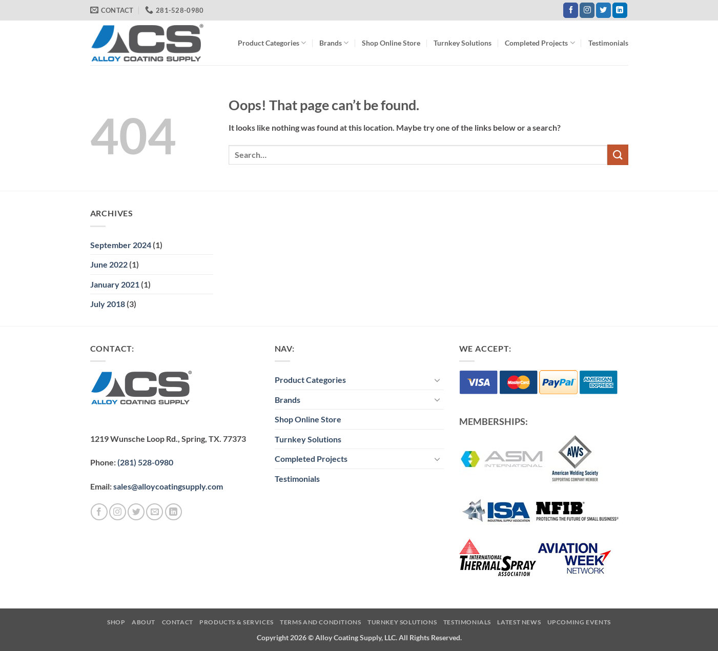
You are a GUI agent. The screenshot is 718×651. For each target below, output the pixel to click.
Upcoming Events (579, 622)
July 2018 (107, 304)
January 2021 (114, 284)
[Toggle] (438, 380)
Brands (333, 43)
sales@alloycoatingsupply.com (168, 486)
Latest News (519, 622)
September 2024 (120, 245)
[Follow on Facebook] (570, 10)
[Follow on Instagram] (587, 10)
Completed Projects (540, 43)
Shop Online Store (391, 42)
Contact (177, 622)
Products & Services (236, 622)
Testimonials (608, 42)
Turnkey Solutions (462, 42)
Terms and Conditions (320, 622)
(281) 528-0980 (145, 462)
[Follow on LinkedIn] (619, 10)
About (143, 622)
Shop (116, 622)
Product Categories (272, 43)
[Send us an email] (154, 511)
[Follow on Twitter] (603, 10)
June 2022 (109, 264)
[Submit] (617, 155)
